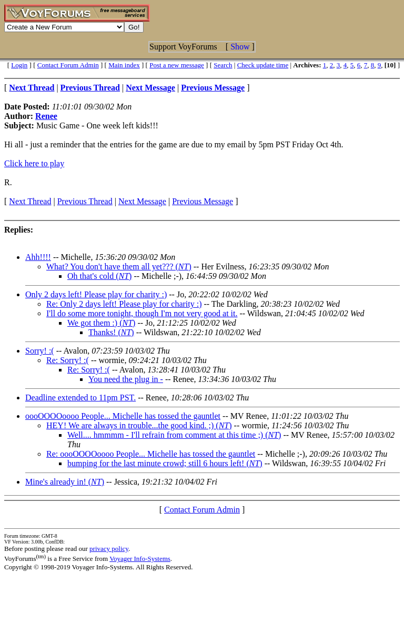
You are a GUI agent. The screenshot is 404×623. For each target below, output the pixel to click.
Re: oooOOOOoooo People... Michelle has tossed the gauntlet (150, 453)
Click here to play (34, 163)
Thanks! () (111, 332)
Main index (124, 65)
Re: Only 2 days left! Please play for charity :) (123, 303)
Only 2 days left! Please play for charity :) (96, 294)
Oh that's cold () (99, 276)
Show (239, 46)
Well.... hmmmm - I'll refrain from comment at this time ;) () (174, 434)
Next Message (142, 201)
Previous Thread (85, 201)
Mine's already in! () (64, 481)
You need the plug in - (125, 379)
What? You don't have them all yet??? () (118, 266)
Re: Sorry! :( (67, 360)
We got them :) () (101, 322)
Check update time (262, 65)
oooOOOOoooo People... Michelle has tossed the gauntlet (122, 415)
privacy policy (108, 548)
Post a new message (176, 65)
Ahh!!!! (38, 257)
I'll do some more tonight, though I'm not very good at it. (142, 313)
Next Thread (30, 201)
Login (19, 65)
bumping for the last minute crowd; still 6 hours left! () (164, 463)
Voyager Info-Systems (139, 558)
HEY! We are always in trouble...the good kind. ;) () (139, 425)
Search (223, 65)
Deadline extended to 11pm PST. (80, 397)
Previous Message (202, 201)
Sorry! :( (39, 350)
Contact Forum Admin (68, 65)
